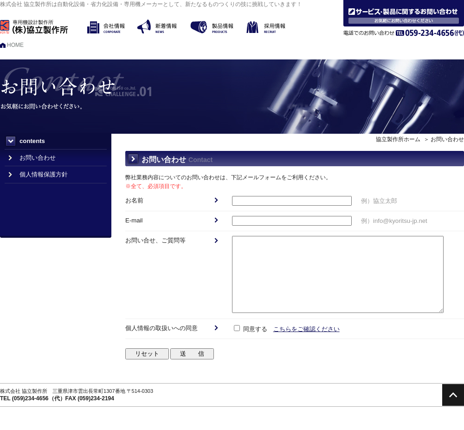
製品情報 (218, 26)
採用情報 (272, 26)
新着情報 (163, 26)
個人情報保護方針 (43, 174)
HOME (15, 45)
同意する (250, 329)
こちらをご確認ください (306, 329)
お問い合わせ (37, 157)
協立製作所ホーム (398, 139)
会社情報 (112, 26)
